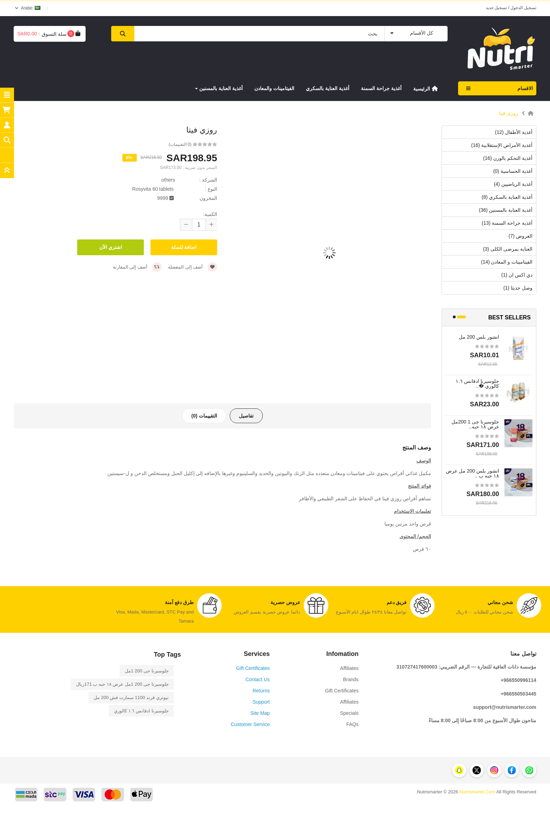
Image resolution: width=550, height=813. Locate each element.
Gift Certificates (342, 690)
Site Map (260, 713)
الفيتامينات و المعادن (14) (506, 262)
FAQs (352, 724)
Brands (350, 679)
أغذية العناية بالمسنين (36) (505, 210)
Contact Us (258, 679)
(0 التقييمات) (180, 144)
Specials (349, 713)
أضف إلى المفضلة (192, 267)
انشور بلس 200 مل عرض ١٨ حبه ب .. (472, 473)
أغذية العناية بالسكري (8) (507, 197)
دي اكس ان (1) (516, 275)
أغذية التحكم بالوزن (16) (507, 158)
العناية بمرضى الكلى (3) (507, 249)
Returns (261, 690)
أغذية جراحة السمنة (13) (507, 223)
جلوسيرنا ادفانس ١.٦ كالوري (141, 710)
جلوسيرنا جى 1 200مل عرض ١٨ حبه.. (475, 424)
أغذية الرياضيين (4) (513, 184)
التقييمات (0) (204, 416)
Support (261, 701)
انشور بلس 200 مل (479, 337)
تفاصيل (246, 416)
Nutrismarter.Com (477, 791)
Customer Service (250, 724)
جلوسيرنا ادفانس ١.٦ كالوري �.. (477, 383)
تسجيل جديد (496, 7)
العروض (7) (520, 236)
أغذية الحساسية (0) (512, 171)
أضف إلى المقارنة (137, 267)
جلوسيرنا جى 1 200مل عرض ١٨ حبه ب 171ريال (122, 684)
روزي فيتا (508, 113)
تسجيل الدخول (523, 7)
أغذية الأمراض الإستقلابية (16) (501, 145)
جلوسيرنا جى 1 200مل (147, 670)
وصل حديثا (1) (517, 288)
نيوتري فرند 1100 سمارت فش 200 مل (131, 697)
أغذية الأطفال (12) (513, 132)
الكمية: (210, 214)
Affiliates (349, 668)
